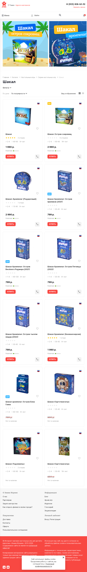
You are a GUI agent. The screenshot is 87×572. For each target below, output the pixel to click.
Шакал (9, 134)
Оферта (6, 526)
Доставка (6, 519)
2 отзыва (21, 468)
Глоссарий (49, 507)
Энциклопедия (50, 511)
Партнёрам (7, 500)
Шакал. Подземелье (15, 464)
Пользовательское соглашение (15, 530)
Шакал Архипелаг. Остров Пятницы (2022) (64, 267)
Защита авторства (10, 504)
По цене (6, 94)
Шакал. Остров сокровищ (59, 134)
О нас (5, 496)
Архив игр (48, 500)
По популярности (19, 93)
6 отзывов (64, 138)
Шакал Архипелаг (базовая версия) (64, 334)
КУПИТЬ (10, 156)
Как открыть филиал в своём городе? (17, 507)
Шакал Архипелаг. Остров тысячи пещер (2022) (21, 335)
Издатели (48, 504)
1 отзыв (21, 203)
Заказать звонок (79, 7)
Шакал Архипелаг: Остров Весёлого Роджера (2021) (18, 267)
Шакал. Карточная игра (58, 402)
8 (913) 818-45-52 (75, 4)
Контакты (6, 523)
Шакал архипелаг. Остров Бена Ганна (20, 403)
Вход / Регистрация (52, 519)
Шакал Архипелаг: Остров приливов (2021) (59, 200)
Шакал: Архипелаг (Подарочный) (21, 199)
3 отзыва (21, 138)
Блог (46, 496)
